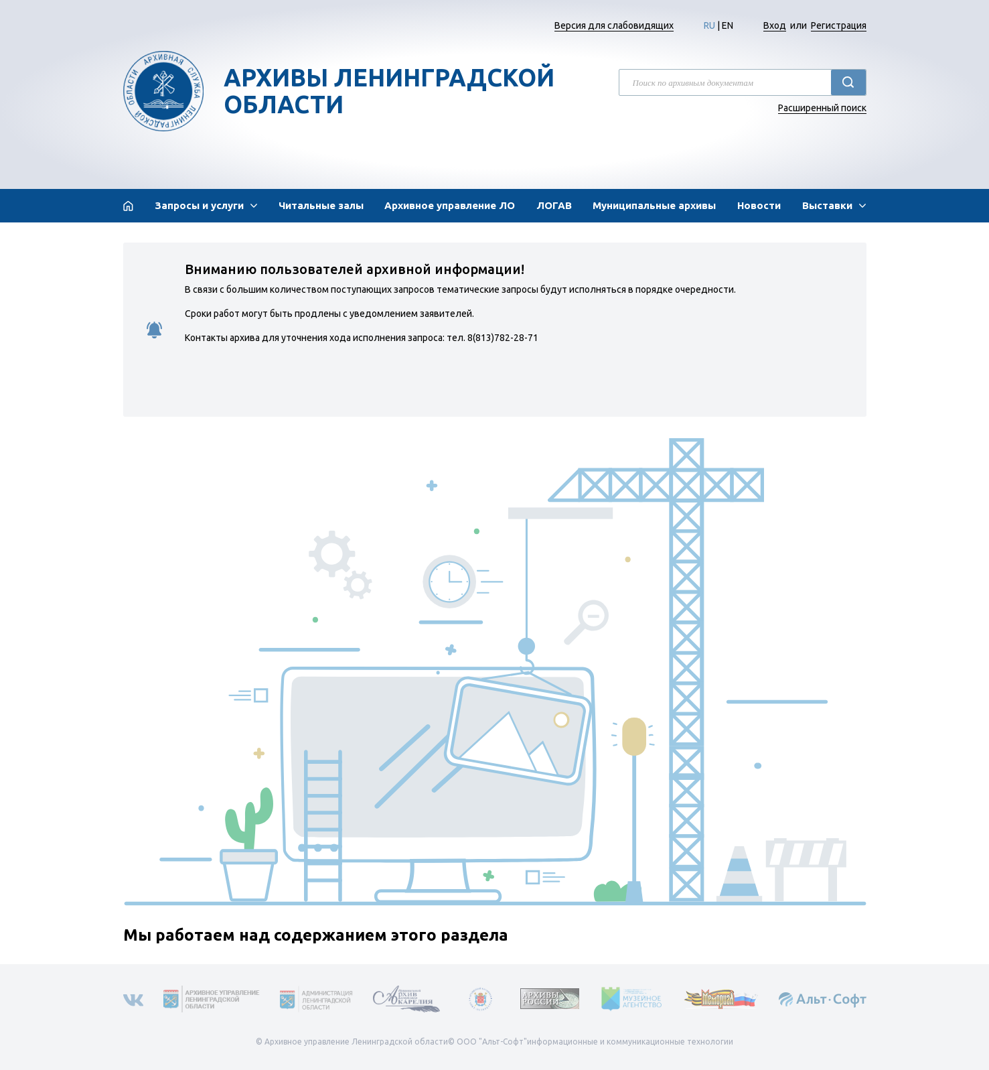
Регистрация (838, 25)
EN (727, 25)
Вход (774, 25)
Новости (759, 205)
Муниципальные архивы (654, 205)
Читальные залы (321, 205)
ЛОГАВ (554, 205)
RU (709, 25)
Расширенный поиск (822, 108)
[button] (205, 205)
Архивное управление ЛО (449, 205)
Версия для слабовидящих (614, 25)
